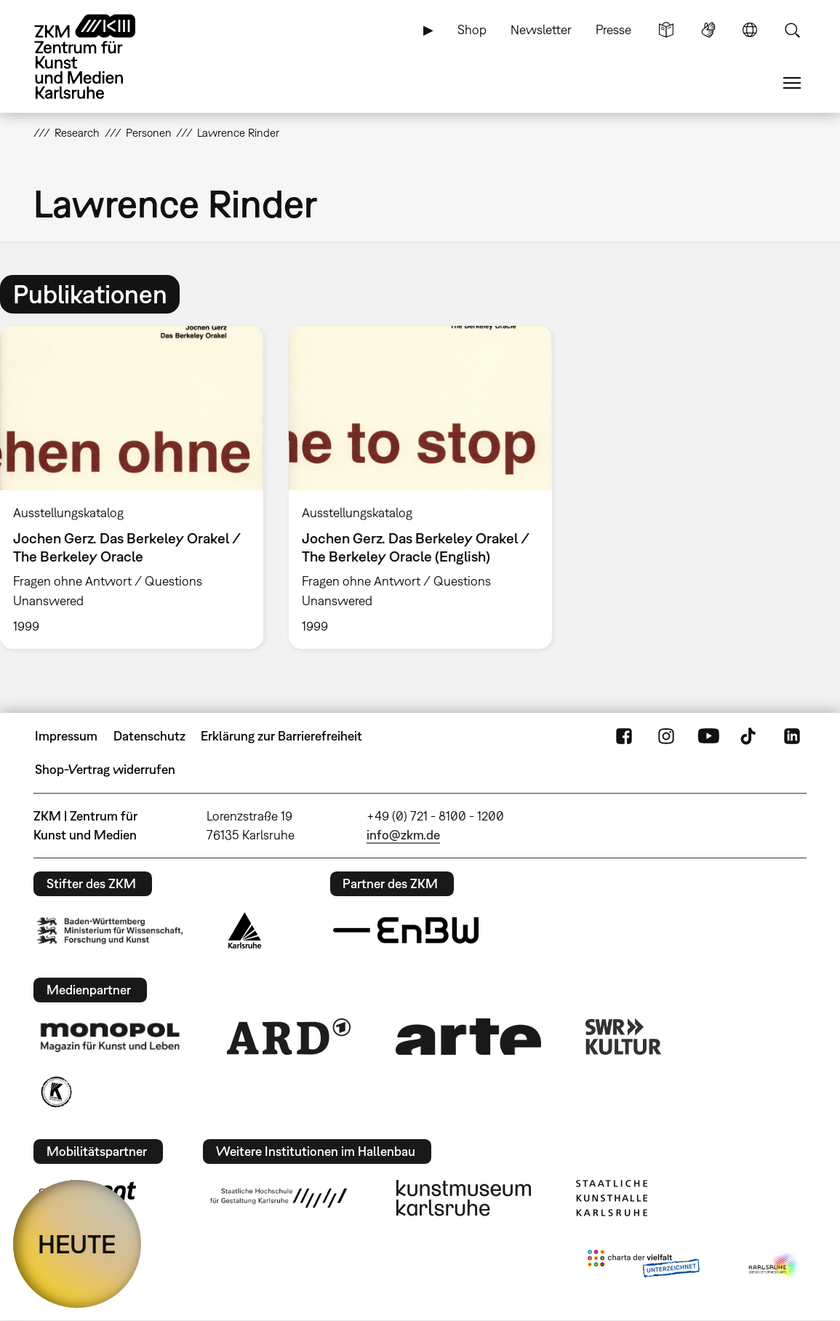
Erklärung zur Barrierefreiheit (281, 735)
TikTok (749, 736)
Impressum (66, 735)
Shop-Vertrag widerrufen (105, 769)
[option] (420, 487)
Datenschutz (149, 735)
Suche (792, 30)
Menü (792, 83)
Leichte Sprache (666, 30)
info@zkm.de (403, 834)
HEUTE (77, 1243)
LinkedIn (792, 736)
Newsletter (541, 29)
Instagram (666, 736)
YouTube (708, 736)
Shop (472, 29)
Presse (613, 29)
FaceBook (624, 736)
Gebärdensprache (708, 30)
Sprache (749, 30)
